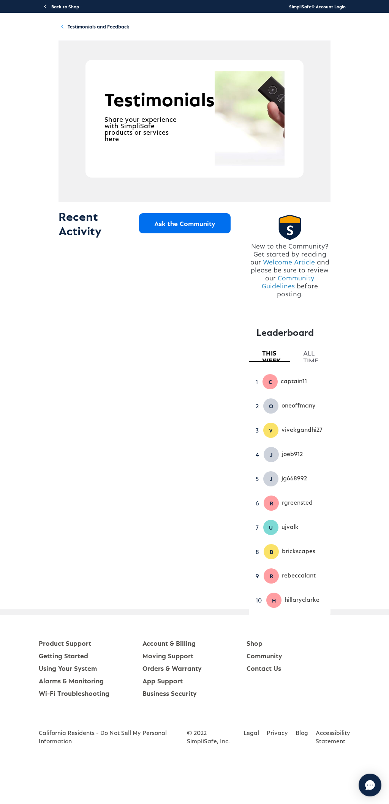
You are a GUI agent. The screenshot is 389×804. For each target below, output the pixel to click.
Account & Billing (230, 33)
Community (270, 33)
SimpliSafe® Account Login (317, 6)
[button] (278, 416)
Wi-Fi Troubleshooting (74, 728)
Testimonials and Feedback (128, 68)
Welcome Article (303, 304)
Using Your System (182, 33)
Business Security (169, 728)
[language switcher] (378, 33)
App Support (162, 715)
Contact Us (264, 702)
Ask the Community (192, 262)
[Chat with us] (349, 785)
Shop (254, 677)
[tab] (280, 388)
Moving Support (167, 690)
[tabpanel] (303, 525)
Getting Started (134, 33)
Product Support (89, 33)
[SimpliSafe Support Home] (35, 32)
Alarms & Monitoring (71, 715)
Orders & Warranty (172, 702)
